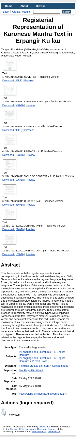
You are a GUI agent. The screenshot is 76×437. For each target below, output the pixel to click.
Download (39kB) (12, 80)
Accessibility (54, 431)
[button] (3, 412)
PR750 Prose (39, 361)
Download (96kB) (12, 130)
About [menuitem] (24, 6)
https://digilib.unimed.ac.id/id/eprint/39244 (43, 393)
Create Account (21, 11)
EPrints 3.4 (44, 426)
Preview (29, 80)
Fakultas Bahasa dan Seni (34, 365)
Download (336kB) (13, 204)
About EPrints (39, 431)
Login (6, 11)
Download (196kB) (13, 179)
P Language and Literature (34, 351)
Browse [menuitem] (40, 6)
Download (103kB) (13, 154)
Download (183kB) (13, 254)
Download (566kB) (13, 105)
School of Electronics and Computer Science (33, 429)
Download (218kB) (13, 229)
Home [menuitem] (8, 6)
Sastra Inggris (60, 365)
